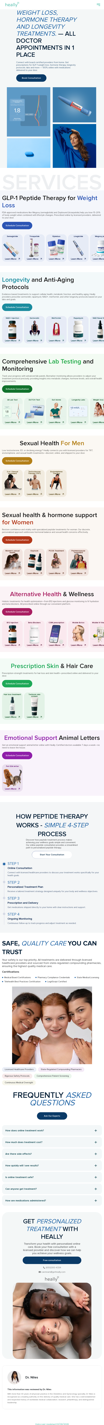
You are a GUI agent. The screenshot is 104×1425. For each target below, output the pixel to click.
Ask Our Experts (52, 1116)
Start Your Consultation (52, 854)
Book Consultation (31, 78)
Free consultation (52, 1260)
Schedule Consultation (17, 225)
